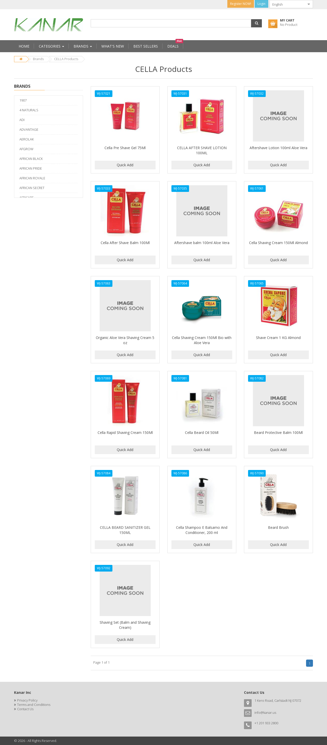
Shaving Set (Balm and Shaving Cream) (125, 625)
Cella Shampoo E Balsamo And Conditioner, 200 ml (201, 530)
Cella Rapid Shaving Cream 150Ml (125, 432)
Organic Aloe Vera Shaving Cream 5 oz (125, 340)
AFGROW (26, 149)
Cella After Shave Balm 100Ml (125, 242)
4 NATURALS (28, 110)
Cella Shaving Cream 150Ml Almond (278, 242)
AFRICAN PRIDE (30, 168)
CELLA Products (66, 59)
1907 (23, 100)
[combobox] (287, 4)
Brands (38, 59)
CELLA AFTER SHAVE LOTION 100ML (202, 150)
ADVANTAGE (28, 129)
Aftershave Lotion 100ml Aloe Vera (278, 147)
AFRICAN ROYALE (32, 178)
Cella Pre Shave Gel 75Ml (125, 147)
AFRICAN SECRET (31, 187)
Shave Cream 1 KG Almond (278, 337)
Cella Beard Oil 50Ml (201, 432)
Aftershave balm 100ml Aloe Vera (201, 242)
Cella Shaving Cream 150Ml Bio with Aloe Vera (201, 340)
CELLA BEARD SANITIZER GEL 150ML (125, 530)
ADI (22, 119)
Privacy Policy (27, 700)
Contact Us (25, 709)
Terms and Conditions (33, 704)
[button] (256, 23)
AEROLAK (26, 139)
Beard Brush (278, 527)
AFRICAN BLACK (31, 158)
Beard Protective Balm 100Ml (278, 432)
